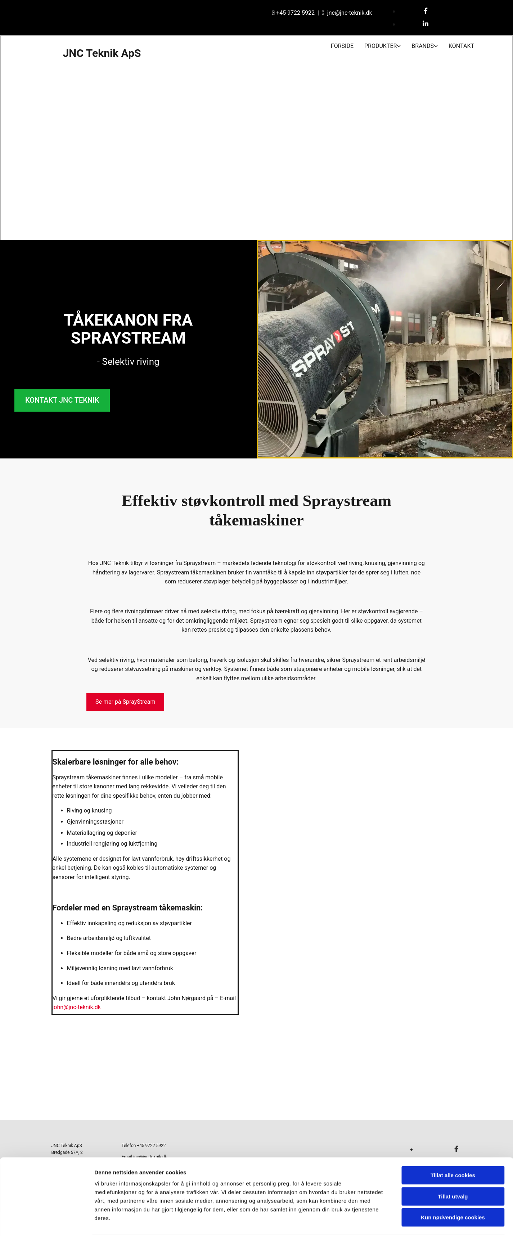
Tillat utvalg (453, 1169)
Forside (342, 45)
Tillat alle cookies (453, 1148)
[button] (62, 400)
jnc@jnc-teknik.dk (349, 12)
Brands (422, 45)
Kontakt (461, 45)
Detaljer (383, 1222)
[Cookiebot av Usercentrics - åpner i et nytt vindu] (46, 1222)
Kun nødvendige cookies (453, 1190)
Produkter (380, 45)
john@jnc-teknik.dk (77, 1007)
